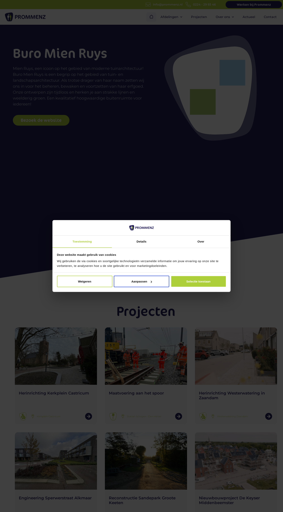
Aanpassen (141, 281)
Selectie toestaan (198, 281)
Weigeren (84, 281)
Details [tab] (141, 241)
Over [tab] (201, 241)
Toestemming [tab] (82, 241)
